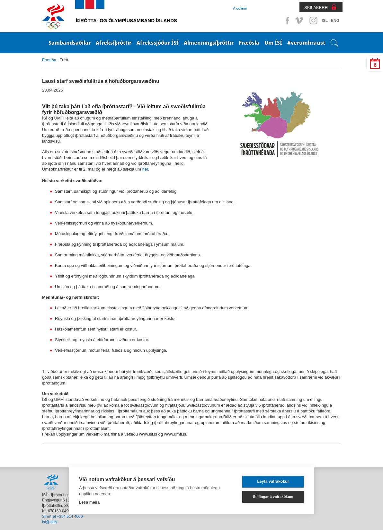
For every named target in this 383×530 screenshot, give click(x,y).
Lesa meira (89, 502)
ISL (325, 20)
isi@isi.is (49, 522)
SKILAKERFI (316, 7)
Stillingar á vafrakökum (273, 497)
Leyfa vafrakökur (273, 481)
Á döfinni (240, 8)
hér (145, 169)
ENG (335, 20)
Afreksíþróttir (113, 43)
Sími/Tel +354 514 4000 (62, 516)
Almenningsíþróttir (209, 43)
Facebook (286, 20)
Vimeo (300, 20)
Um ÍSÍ (273, 43)
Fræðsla (249, 43)
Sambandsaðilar (70, 43)
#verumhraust (306, 43)
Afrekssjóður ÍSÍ (158, 43)
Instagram (313, 20)
